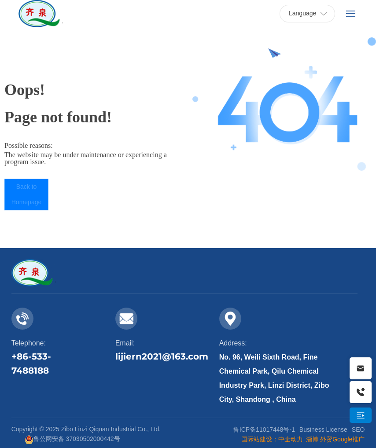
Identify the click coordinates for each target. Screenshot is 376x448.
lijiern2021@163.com (161, 356)
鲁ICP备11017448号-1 (264, 429)
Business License (323, 429)
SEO (358, 429)
